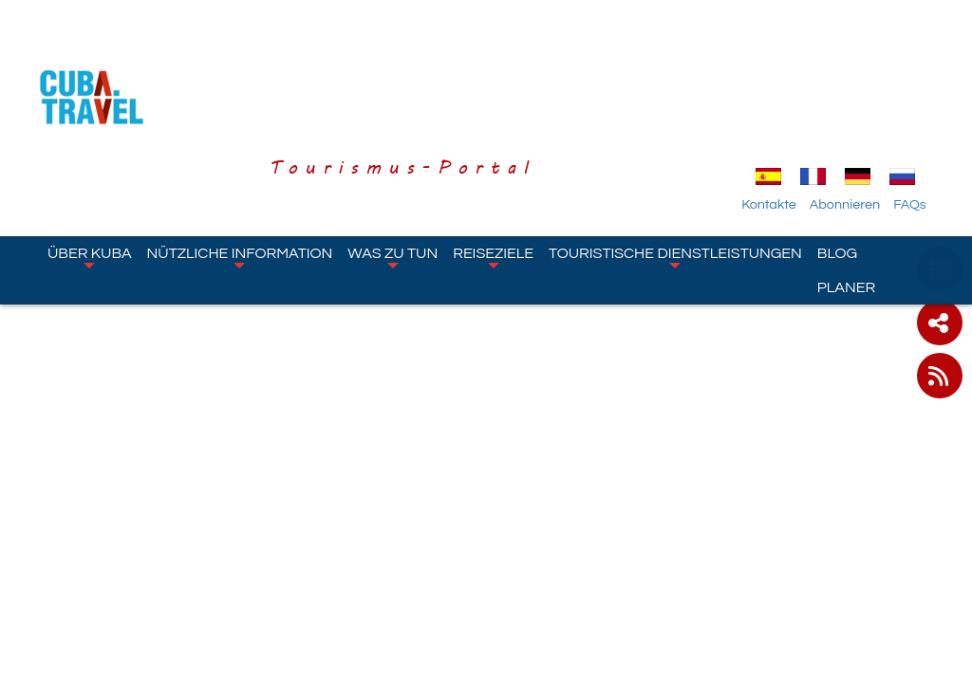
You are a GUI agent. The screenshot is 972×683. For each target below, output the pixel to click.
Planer (846, 178)
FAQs (927, 96)
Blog (837, 144)
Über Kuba (89, 148)
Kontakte (785, 96)
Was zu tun (392, 148)
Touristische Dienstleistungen (675, 148)
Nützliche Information (240, 148)
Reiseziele (493, 148)
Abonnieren (862, 96)
